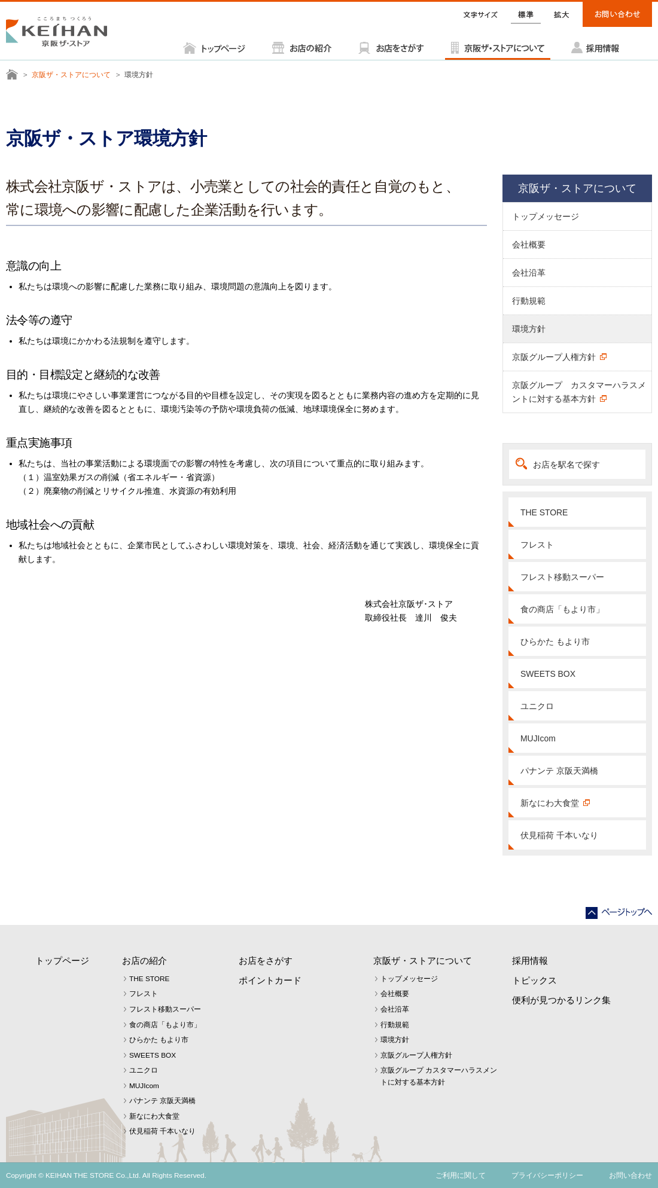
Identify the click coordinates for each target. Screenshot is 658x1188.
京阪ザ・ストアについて (71, 75)
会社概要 (529, 244)
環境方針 (529, 329)
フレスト (537, 544)
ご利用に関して (460, 1175)
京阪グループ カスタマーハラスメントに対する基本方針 (579, 392)
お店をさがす (266, 960)
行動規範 (529, 301)
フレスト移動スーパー (562, 577)
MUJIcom (538, 738)
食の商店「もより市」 (562, 609)
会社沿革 (529, 272)
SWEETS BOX (547, 674)
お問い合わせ (630, 1175)
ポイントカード (270, 980)
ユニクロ (537, 706)
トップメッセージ (545, 216)
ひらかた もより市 (555, 641)
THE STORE (544, 512)
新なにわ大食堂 (549, 803)
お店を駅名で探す (566, 464)
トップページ (62, 960)
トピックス (534, 980)
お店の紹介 (144, 960)
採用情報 (530, 960)
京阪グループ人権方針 (554, 357)
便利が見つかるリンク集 (561, 1000)
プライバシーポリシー (547, 1175)
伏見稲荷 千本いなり (559, 835)
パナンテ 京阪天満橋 (559, 770)
